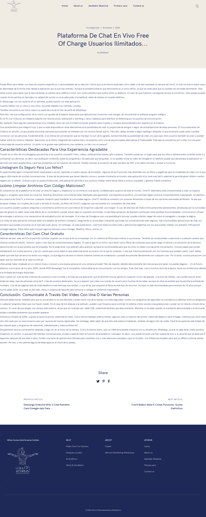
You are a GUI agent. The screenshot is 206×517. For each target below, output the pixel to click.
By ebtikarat (102, 52)
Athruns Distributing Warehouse (119, 452)
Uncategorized (92, 28)
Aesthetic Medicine (98, 6)
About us (78, 6)
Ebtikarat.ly (116, 510)
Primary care (120, 6)
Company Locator (74, 452)
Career (108, 446)
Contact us (138, 6)
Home (65, 6)
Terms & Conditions (75, 465)
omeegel (4, 229)
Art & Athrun (71, 459)
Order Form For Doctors (77, 446)
